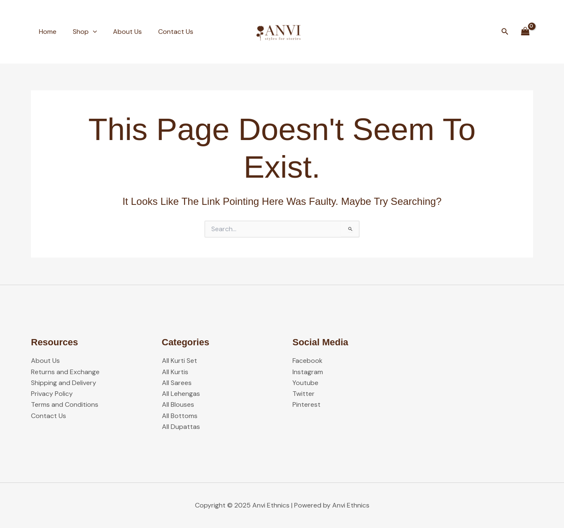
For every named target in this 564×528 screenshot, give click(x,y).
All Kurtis (175, 371)
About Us (120, 31)
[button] (505, 32)
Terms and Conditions (64, 404)
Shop (81, 31)
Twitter (303, 393)
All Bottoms (179, 415)
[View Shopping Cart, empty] (525, 31)
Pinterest (306, 404)
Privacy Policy (52, 393)
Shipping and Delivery (63, 382)
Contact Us (166, 31)
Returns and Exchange (65, 371)
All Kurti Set (179, 360)
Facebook (307, 360)
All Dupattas (181, 426)
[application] (89, 31)
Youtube (305, 382)
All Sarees (177, 382)
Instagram (307, 371)
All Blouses (178, 404)
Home (46, 31)
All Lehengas (181, 393)
